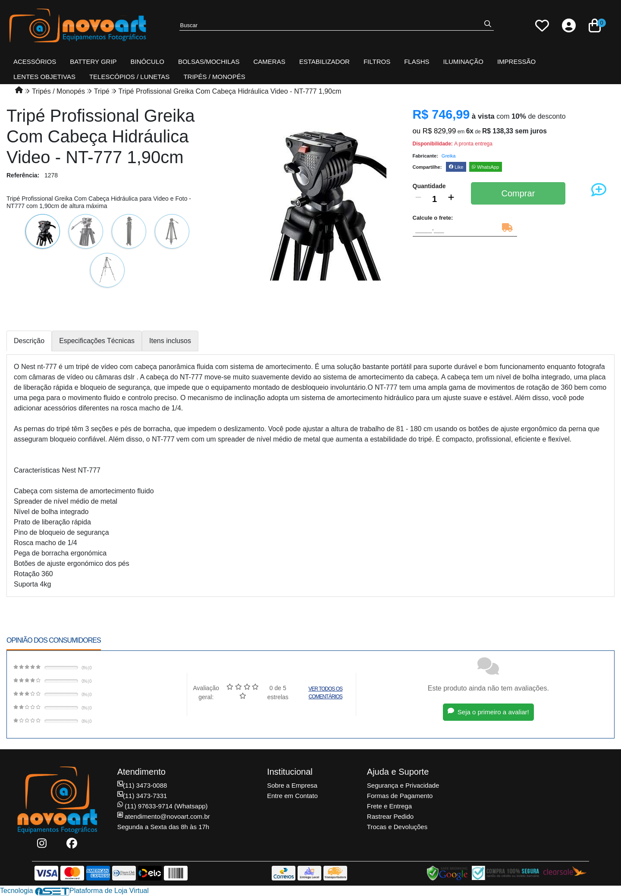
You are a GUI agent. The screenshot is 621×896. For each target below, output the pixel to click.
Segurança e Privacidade (403, 785)
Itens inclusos (170, 340)
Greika (448, 155)
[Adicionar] (451, 199)
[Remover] (418, 199)
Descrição (29, 340)
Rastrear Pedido (390, 816)
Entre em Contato (292, 795)
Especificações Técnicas (97, 340)
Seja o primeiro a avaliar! (488, 712)
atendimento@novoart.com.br (163, 816)
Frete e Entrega (389, 806)
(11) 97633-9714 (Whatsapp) (162, 806)
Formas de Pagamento (400, 795)
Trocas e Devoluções (397, 826)
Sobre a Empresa (292, 785)
